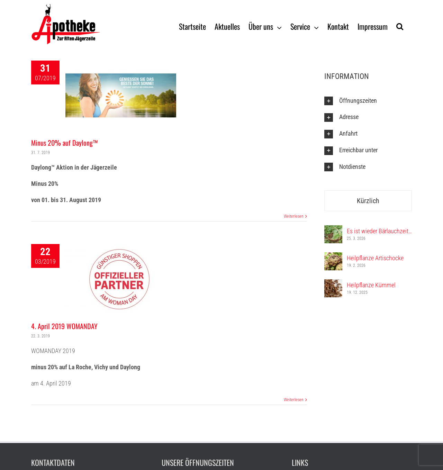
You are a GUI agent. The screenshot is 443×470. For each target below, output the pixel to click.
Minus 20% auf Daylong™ (64, 142)
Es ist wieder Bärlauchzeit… (379, 231)
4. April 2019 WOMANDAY (64, 326)
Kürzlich (368, 201)
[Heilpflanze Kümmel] (333, 284)
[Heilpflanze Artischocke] (333, 257)
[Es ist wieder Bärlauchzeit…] (333, 230)
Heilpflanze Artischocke (375, 258)
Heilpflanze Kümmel (371, 285)
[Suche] (399, 26)
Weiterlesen (294, 216)
